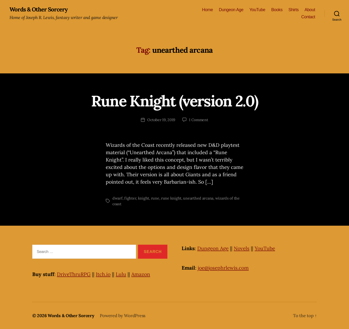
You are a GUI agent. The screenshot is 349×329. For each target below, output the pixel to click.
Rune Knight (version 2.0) (174, 101)
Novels (241, 248)
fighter (130, 198)
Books (277, 9)
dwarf (117, 198)
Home (207, 9)
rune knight (171, 198)
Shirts (293, 9)
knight (143, 198)
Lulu (121, 274)
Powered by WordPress (122, 315)
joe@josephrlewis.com (223, 268)
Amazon (140, 274)
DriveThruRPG (74, 274)
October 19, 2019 (161, 119)
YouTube (257, 9)
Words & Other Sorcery (38, 9)
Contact (308, 16)
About (309, 9)
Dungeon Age (231, 9)
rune (155, 198)
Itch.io (103, 274)
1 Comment (198, 119)
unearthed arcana (198, 198)
